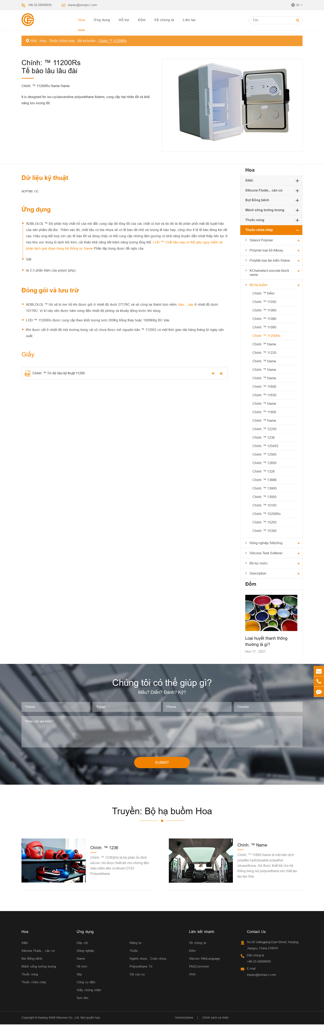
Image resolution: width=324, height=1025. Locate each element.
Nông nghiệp (85, 951)
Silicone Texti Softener (266, 553)
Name (81, 959)
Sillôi (249, 180)
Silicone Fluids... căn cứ (264, 190)
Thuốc (134, 951)
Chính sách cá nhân (215, 1018)
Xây (79, 975)
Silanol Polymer (261, 240)
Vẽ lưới (82, 967)
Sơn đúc (83, 998)
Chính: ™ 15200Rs (267, 514)
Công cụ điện (86, 983)
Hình (192, 975)
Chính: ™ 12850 (264, 463)
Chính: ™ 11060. (265, 310)
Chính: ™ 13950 (264, 497)
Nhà (33, 41)
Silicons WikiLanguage (204, 959)
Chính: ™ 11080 (264, 319)
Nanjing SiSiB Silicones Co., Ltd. (59, 1018)
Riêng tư (136, 943)
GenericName (184, 1018)
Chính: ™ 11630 (264, 395)
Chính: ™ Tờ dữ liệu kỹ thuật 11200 (55, 373)
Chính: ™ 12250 (264, 429)
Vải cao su (137, 975)
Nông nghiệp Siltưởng (266, 543)
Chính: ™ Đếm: (264, 293)
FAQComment (199, 967)
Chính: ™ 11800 (264, 412)
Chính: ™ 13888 (264, 480)
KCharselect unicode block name (269, 273)
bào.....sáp (186, 304)
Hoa (81, 20)
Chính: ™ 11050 (264, 302)
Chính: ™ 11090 (264, 327)
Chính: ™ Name (264, 344)
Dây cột (82, 943)
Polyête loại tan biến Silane (270, 260)
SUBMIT (162, 763)
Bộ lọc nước (259, 563)
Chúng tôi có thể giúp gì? (162, 683)
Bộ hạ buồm (86, 41)
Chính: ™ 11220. (265, 352)
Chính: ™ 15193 (264, 505)
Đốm (142, 20)
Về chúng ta (164, 20)
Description (258, 573)
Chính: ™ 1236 (264, 437)
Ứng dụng (102, 20)
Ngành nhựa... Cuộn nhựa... (149, 959)
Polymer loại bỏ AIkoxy (266, 250)
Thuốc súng (254, 220)
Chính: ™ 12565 (264, 454)
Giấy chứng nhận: (89, 991)
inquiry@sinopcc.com (82, 5)
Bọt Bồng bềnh (257, 200)
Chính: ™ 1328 (264, 471)
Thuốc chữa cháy (62, 41)
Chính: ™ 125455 (265, 446)
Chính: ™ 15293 (264, 522)
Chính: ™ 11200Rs (112, 41)
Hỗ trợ (124, 20)
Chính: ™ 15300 (264, 531)
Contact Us (256, 932)
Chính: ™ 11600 (264, 386)
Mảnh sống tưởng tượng (264, 210)
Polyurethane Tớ (141, 967)
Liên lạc (189, 20)
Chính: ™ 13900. (265, 488)
